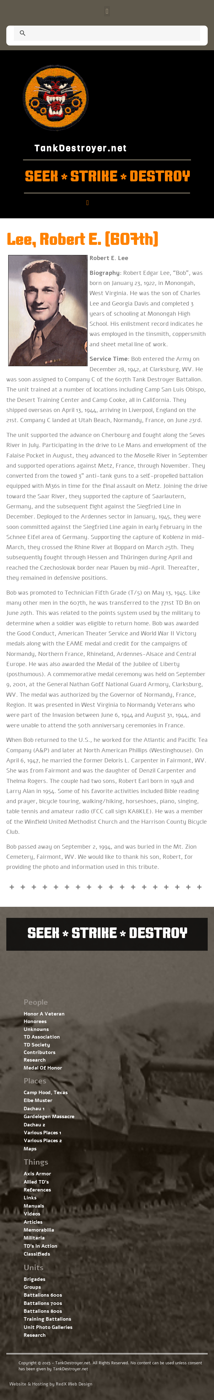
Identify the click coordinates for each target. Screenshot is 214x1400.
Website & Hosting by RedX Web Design (50, 1384)
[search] (99, 33)
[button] (107, 11)
